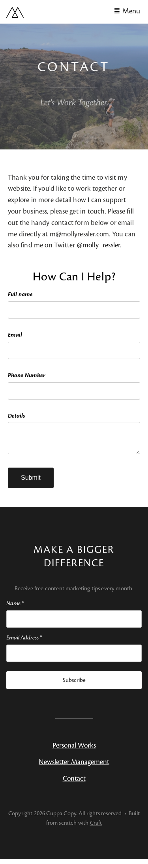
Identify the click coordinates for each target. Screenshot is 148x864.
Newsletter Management (74, 766)
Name (15, 608)
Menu (131, 11)
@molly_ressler (98, 245)
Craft (96, 827)
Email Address (24, 642)
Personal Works (74, 750)
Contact (74, 783)
